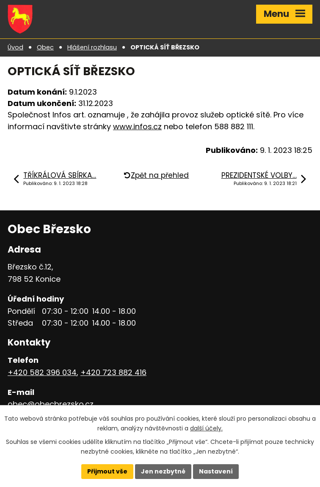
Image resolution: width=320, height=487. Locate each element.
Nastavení (216, 471)
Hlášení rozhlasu (92, 47)
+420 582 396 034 (42, 372)
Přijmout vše (107, 471)
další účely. (206, 428)
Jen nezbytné (163, 471)
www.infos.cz (137, 126)
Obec (45, 47)
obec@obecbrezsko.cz (51, 404)
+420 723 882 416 (113, 372)
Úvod (15, 47)
